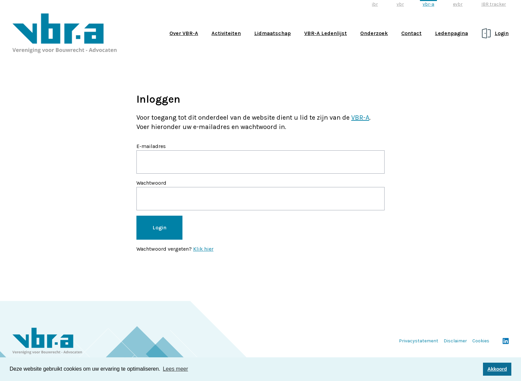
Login (502, 33)
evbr (458, 4)
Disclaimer (455, 341)
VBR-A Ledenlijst (325, 33)
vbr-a (428, 4)
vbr (400, 4)
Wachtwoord (151, 183)
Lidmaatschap (272, 33)
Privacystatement (418, 341)
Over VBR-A (183, 33)
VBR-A (360, 117)
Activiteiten (226, 33)
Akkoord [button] (497, 369)
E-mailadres (151, 146)
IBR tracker (493, 4)
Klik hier (203, 249)
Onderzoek (374, 33)
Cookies (480, 341)
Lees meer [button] (175, 369)
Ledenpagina (451, 33)
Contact (411, 33)
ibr (375, 4)
